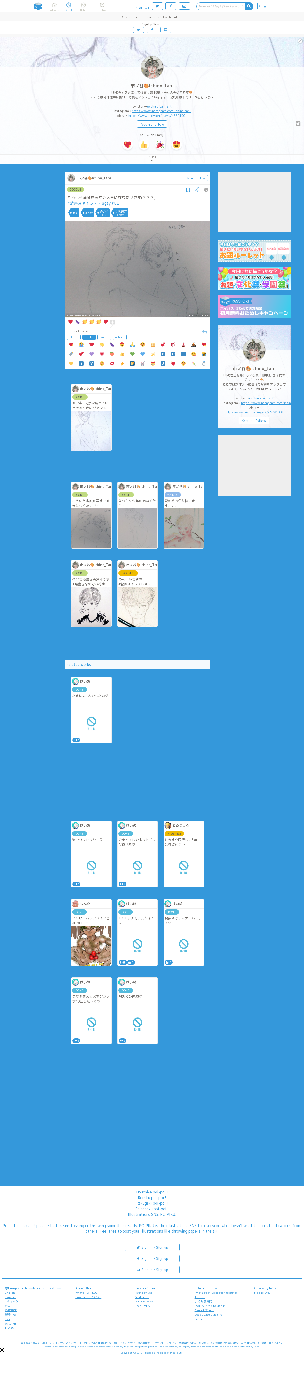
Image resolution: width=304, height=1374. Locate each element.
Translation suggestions (42, 1288)
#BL (115, 203)
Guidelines (142, 1297)
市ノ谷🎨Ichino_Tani (152, 86)
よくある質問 (203, 1301)
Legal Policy (142, 1306)
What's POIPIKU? (86, 1293)
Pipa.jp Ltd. (262, 1293)
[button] (2, 1350)
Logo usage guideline (209, 1314)
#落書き (74, 203)
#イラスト (92, 203)
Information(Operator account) (216, 1293)
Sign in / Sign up (152, 1247)
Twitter (200, 1297)
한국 (8, 1306)
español (10, 1297)
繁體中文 (11, 1314)
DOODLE (75, 189)
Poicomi (199, 1319)
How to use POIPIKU (88, 1297)
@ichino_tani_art (159, 106)
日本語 (9, 1328)
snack (104, 337)
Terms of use (143, 1293)
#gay (106, 203)
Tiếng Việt (11, 1301)
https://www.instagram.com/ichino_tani (161, 111)
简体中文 (11, 1310)
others (119, 337)
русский (10, 1323)
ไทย (7, 1319)
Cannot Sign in (204, 1310)
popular (89, 337)
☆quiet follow (152, 124)
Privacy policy (144, 1301)
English (10, 1293)
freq (73, 337)
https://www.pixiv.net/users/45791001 (157, 115)
